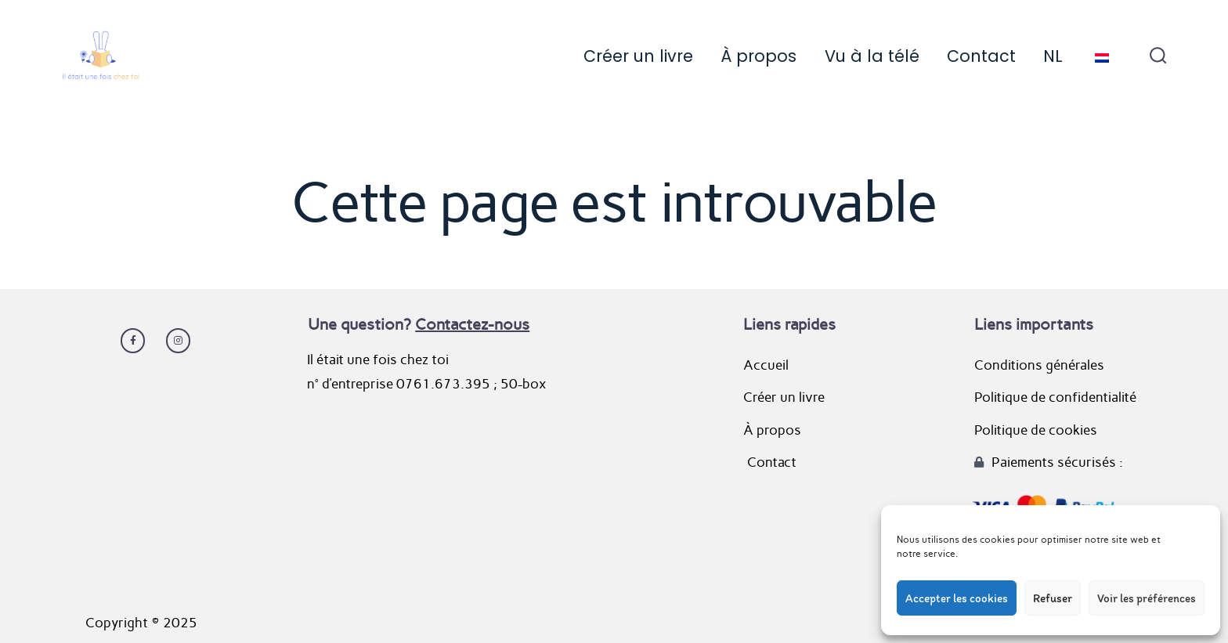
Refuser (1052, 598)
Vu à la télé (872, 56)
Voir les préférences (1146, 598)
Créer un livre (638, 56)
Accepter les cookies (956, 598)
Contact (981, 56)
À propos (758, 56)
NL (1053, 56)
